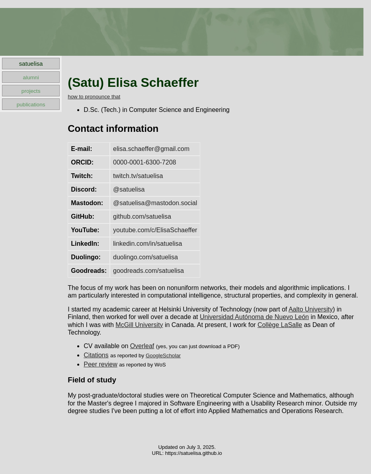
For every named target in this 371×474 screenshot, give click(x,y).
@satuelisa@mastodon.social (155, 203)
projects (31, 91)
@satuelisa (128, 189)
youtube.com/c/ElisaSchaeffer (155, 230)
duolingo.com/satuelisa (145, 257)
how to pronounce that (94, 97)
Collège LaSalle (280, 324)
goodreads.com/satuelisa (148, 270)
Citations (96, 355)
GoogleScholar (163, 355)
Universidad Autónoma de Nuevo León (254, 316)
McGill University (139, 324)
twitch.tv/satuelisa (138, 175)
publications (31, 105)
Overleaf (142, 346)
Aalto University (311, 309)
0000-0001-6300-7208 (144, 162)
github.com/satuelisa (142, 216)
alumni (31, 77)
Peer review (100, 364)
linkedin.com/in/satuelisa (147, 243)
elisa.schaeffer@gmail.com (151, 148)
